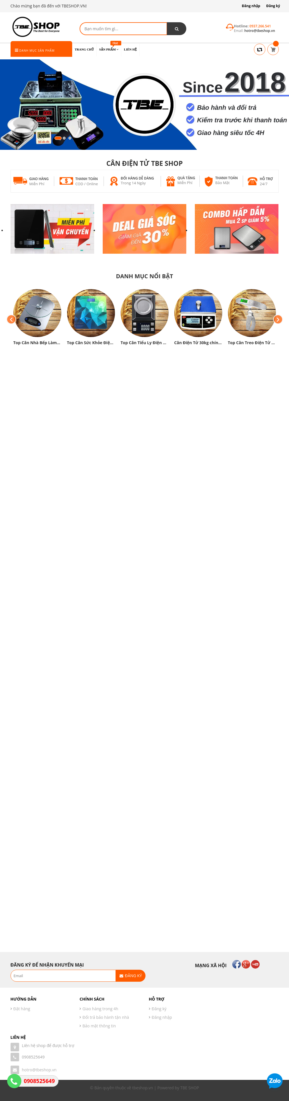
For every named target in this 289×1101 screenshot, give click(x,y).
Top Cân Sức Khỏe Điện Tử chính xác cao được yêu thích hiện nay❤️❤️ (91, 342)
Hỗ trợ (266, 178)
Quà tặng (186, 178)
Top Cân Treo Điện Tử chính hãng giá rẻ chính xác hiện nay (252, 342)
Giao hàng (39, 178)
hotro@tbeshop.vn (39, 1069)
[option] (37, 319)
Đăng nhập (251, 5)
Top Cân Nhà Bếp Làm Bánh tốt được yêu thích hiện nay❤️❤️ (37, 342)
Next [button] (278, 319)
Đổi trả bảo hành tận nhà (105, 1017)
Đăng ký (273, 5)
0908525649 (33, 1057)
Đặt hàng (21, 1008)
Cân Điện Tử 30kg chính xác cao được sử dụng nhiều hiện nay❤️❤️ (198, 342)
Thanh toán (86, 178)
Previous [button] (11, 319)
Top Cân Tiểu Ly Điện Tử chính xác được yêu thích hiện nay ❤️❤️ (145, 342)
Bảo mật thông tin (99, 1026)
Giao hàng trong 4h (100, 1008)
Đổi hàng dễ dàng (137, 178)
